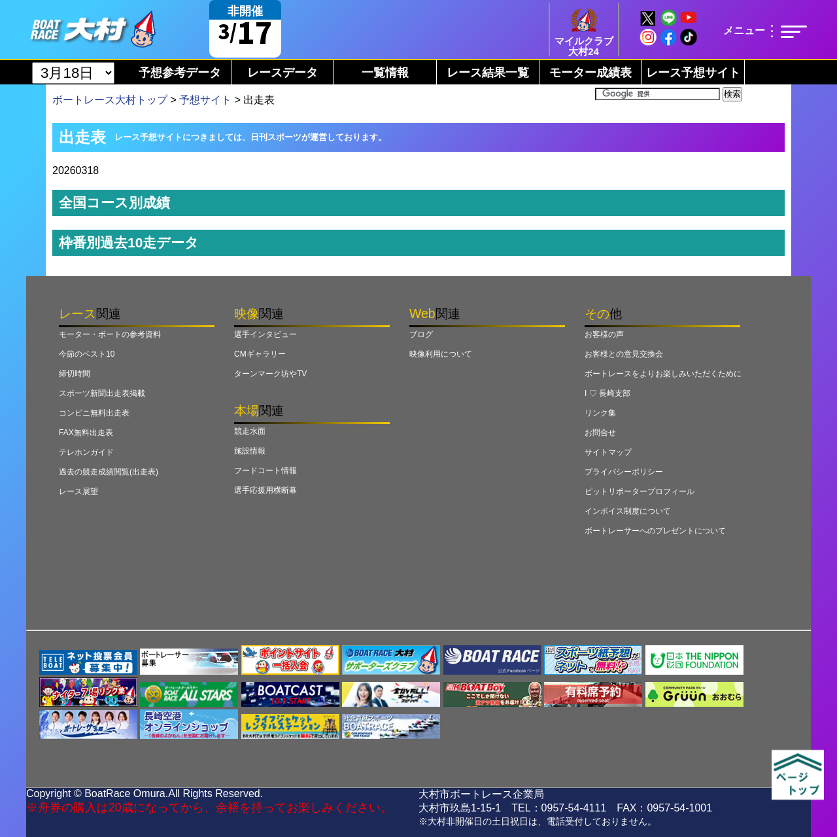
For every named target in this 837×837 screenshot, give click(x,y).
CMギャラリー (260, 354)
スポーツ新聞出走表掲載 (102, 393)
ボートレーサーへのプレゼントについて (655, 530)
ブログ (421, 334)
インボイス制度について (628, 511)
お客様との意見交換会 (624, 354)
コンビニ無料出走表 (94, 413)
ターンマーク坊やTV (270, 373)
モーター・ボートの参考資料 (110, 334)
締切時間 (74, 373)
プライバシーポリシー (624, 471)
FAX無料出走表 (86, 432)
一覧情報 (385, 72)
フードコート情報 (265, 470)
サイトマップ (608, 452)
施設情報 (249, 450)
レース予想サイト (693, 72)
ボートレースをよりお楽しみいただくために (663, 373)
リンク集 (600, 413)
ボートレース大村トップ (109, 99)
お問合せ (600, 432)
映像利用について (440, 354)
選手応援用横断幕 (265, 490)
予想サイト (205, 99)
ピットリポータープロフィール (639, 491)
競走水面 (249, 431)
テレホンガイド (86, 452)
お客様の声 (604, 334)
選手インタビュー (265, 334)
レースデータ (282, 72)
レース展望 (78, 491)
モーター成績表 (590, 72)
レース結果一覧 (488, 72)
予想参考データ (180, 72)
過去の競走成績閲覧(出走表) (108, 471)
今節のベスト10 (86, 354)
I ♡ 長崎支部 (607, 393)
